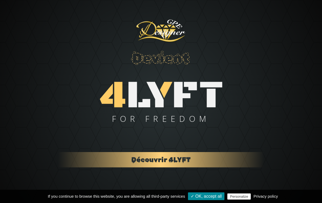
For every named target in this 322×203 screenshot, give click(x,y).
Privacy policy (265, 196)
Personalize (239, 196)
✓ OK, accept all (206, 196)
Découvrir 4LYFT (161, 159)
